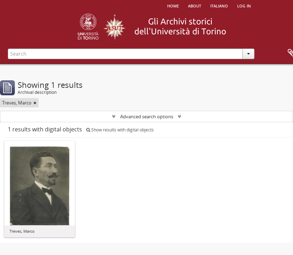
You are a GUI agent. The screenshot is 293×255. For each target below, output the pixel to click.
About (194, 5)
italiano (219, 5)
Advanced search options (146, 116)
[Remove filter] (35, 102)
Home (173, 5)
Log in (244, 5)
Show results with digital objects (120, 130)
